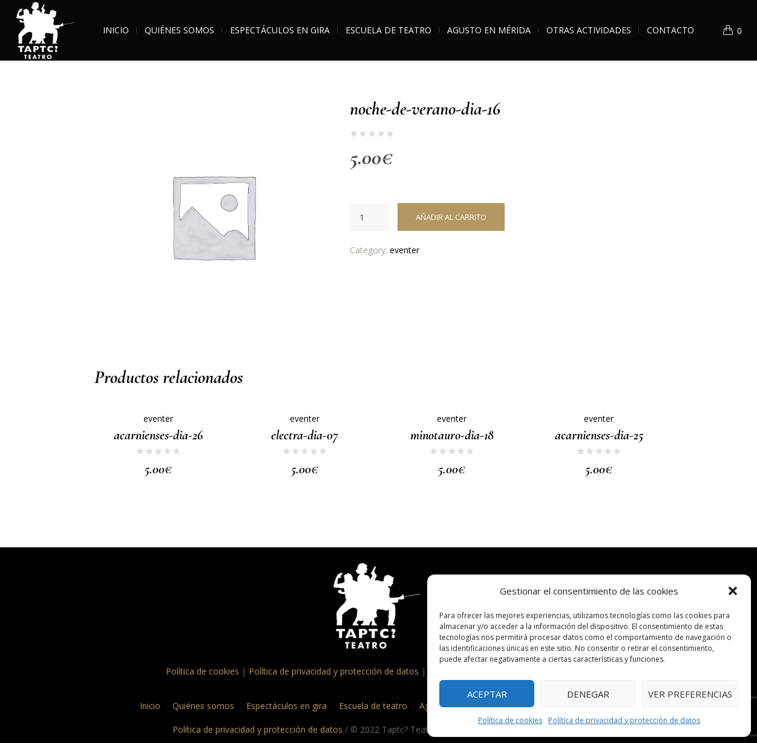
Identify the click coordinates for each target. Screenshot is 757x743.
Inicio (150, 705)
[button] (733, 591)
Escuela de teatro (373, 705)
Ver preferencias (690, 694)
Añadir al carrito (451, 217)
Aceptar (487, 694)
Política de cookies (510, 720)
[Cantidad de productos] (369, 217)
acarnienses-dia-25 (599, 435)
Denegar (588, 694)
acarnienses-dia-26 (158, 435)
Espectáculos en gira (286, 705)
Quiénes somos (203, 705)
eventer (404, 250)
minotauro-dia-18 (452, 435)
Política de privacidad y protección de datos (624, 720)
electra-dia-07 (304, 435)
